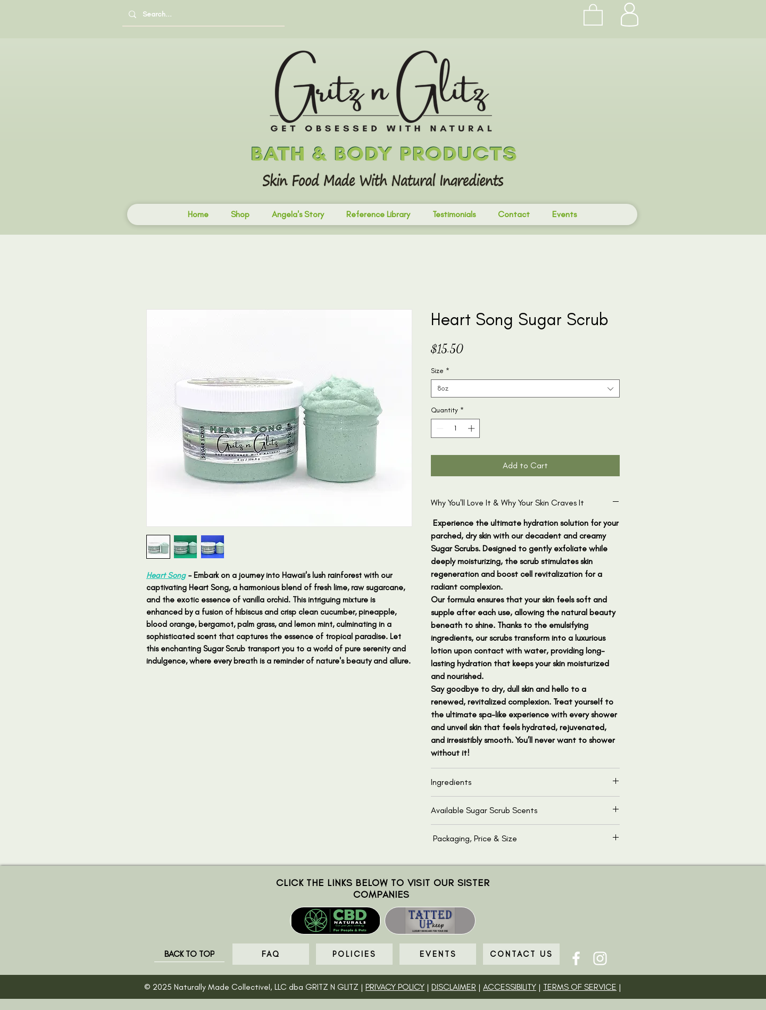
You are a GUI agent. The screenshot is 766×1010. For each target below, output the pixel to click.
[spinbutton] (455, 428)
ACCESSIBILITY (509, 987)
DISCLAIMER (453, 987)
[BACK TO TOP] (189, 954)
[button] (593, 14)
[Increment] (472, 428)
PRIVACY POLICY (394, 987)
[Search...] (202, 14)
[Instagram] (600, 958)
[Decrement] (438, 428)
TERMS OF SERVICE (580, 987)
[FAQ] (270, 954)
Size (440, 371)
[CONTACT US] (521, 954)
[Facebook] (576, 958)
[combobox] (525, 388)
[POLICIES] (354, 954)
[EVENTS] (437, 954)
